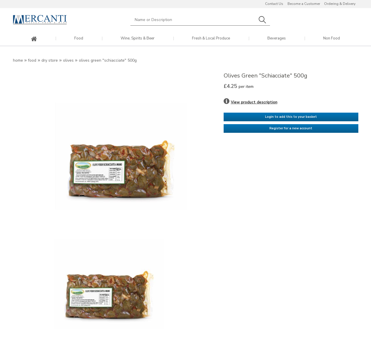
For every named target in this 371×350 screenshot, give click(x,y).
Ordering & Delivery (339, 3)
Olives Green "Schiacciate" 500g (108, 60)
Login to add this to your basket (291, 117)
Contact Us (274, 3)
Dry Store (49, 60)
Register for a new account (290, 128)
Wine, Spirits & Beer (138, 38)
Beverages (276, 38)
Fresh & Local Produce (211, 38)
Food (78, 38)
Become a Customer (304, 3)
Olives (68, 60)
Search (262, 19)
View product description (254, 102)
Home (18, 60)
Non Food (331, 38)
